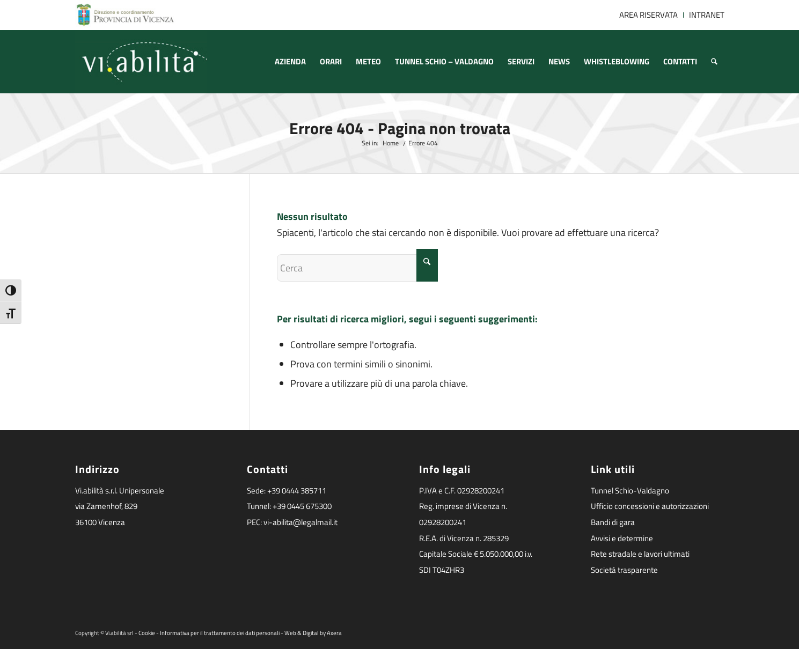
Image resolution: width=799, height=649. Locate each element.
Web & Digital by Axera (313, 633)
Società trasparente (624, 570)
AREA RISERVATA (648, 15)
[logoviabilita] (141, 62)
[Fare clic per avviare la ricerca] (427, 265)
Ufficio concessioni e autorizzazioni (650, 506)
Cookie (146, 633)
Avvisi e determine (622, 538)
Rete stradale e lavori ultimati (640, 554)
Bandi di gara (613, 522)
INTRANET (706, 15)
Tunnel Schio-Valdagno (630, 490)
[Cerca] (714, 62)
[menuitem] (649, 15)
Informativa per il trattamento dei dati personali (220, 633)
